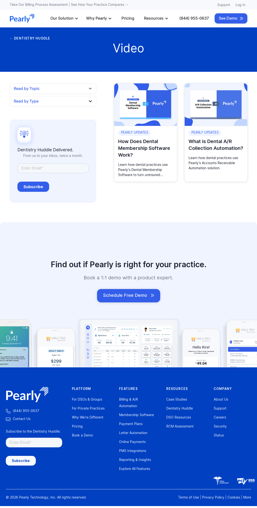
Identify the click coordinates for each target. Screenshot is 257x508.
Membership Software (136, 415)
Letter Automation (133, 433)
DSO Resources (178, 417)
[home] (22, 18)
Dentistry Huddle (179, 408)
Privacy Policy (213, 497)
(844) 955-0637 (194, 18)
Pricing (127, 18)
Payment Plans (131, 424)
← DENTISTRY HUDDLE (30, 38)
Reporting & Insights (135, 460)
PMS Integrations (132, 451)
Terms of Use (188, 497)
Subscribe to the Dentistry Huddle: (33, 431)
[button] (64, 18)
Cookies (233, 497)
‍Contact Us (18, 419)
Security (220, 426)
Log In (240, 5)
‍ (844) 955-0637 (22, 411)
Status (219, 435)
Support (223, 5)
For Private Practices (88, 408)
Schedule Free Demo (128, 295)
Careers (220, 417)
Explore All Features (134, 469)
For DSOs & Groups (87, 399)
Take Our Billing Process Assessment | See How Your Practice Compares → (69, 5)
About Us (221, 399)
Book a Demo (82, 435)
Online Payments (132, 442)
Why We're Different (87, 417)
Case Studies (176, 399)
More (247, 497)
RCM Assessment (180, 426)
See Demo (231, 18)
